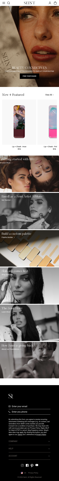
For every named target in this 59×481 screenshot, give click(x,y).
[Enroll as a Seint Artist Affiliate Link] (29, 211)
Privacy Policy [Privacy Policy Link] (33, 473)
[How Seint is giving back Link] (29, 360)
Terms (20, 434)
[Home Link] (29, 3)
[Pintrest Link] (32, 465)
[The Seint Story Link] (29, 323)
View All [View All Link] (49, 94)
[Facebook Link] (27, 465)
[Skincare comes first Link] (29, 285)
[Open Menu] (3, 3)
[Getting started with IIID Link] (29, 174)
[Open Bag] (55, 3)
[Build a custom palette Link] (29, 248)
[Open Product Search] (8, 3)
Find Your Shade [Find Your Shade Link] (29, 76)
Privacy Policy (41, 434)
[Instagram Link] (22, 465)
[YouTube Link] (36, 465)
